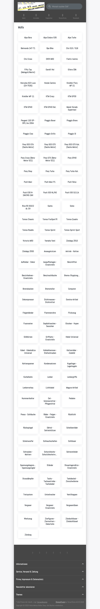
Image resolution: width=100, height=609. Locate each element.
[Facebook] (33, 553)
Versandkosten (42, 602)
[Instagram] (46, 553)
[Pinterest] (67, 553)
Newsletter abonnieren (25, 587)
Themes (19, 594)
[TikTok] (53, 553)
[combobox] (64, 6)
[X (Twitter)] (40, 553)
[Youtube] (60, 553)
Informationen (21, 564)
